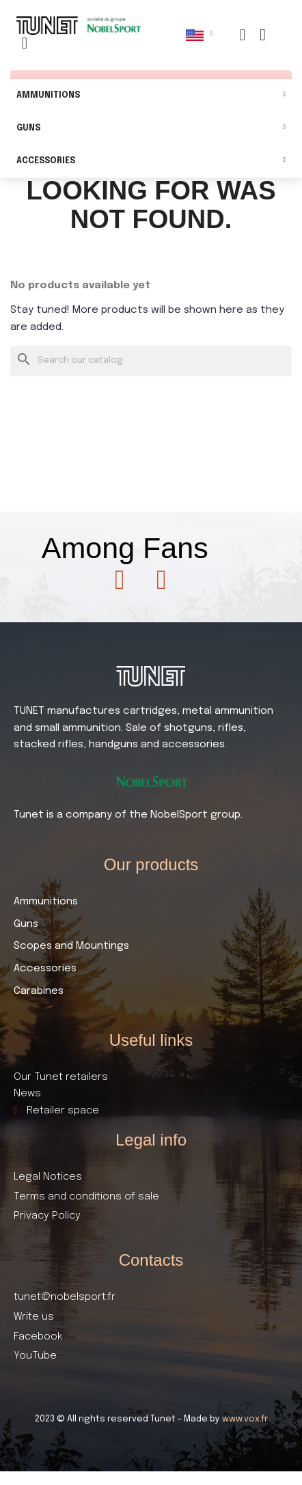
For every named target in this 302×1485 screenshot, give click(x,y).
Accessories (151, 161)
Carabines (39, 991)
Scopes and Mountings (71, 946)
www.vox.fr (245, 1419)
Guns (151, 128)
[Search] (151, 361)
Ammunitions (151, 96)
